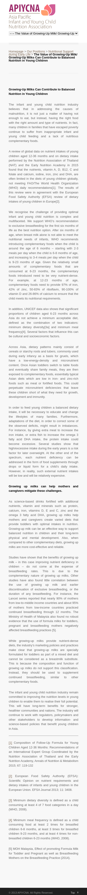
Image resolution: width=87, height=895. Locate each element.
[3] (10, 800)
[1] (10, 742)
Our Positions (36, 51)
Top (73, 892)
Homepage (16, 51)
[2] (10, 776)
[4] (10, 820)
